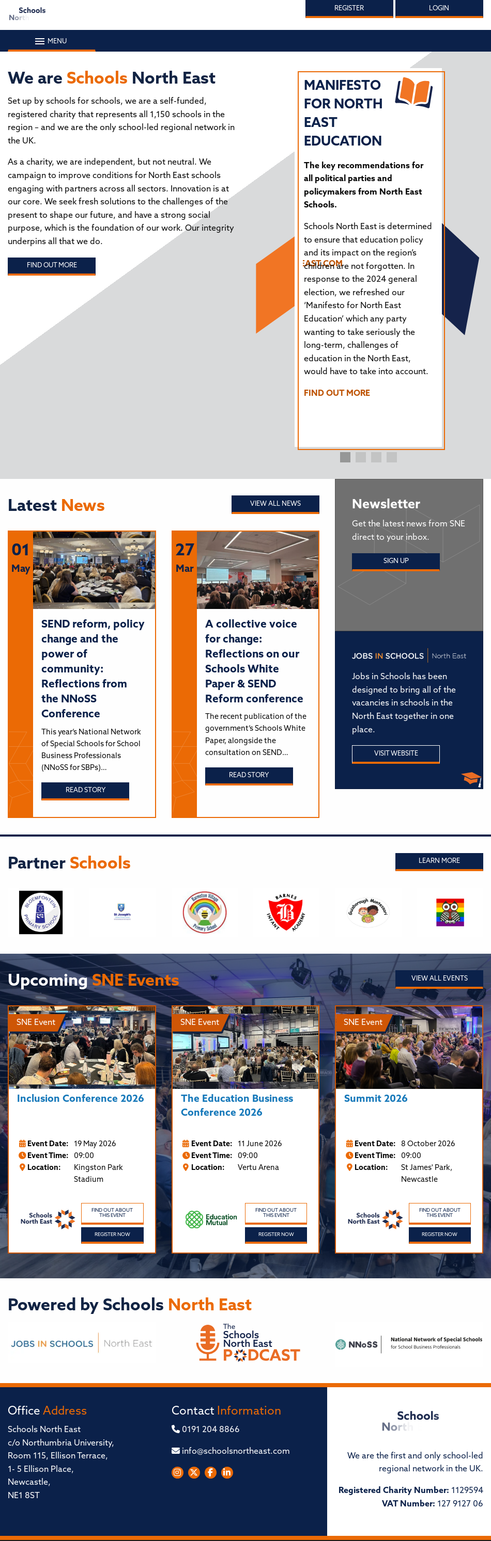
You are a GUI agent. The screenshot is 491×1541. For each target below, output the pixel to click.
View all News (275, 504)
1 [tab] (345, 457)
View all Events (439, 978)
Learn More (439, 861)
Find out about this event (112, 1213)
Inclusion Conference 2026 (80, 1099)
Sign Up (396, 561)
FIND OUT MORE (337, 394)
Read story (85, 790)
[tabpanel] (368, 243)
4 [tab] (392, 457)
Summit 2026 (376, 1099)
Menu (52, 41)
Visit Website (396, 753)
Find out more (52, 265)
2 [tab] (361, 457)
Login (439, 8)
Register (349, 8)
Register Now (112, 1234)
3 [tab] (376, 457)
